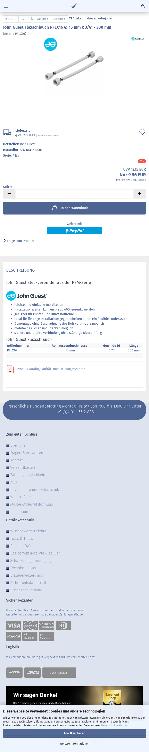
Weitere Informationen (74, 743)
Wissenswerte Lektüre (28, 531)
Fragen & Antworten (26, 453)
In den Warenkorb (69, 207)
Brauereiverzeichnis (26, 575)
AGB (13, 482)
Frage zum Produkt (20, 241)
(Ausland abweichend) (47, 135)
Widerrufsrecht (22, 497)
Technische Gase (24, 568)
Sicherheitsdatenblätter (30, 582)
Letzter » (59, 19)
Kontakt (16, 460)
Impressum (19, 511)
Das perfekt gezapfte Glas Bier (35, 553)
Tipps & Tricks (21, 538)
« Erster (11, 19)
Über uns (17, 445)
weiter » (43, 19)
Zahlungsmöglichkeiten (29, 475)
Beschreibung (20, 270)
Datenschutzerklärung (114, 725)
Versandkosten (22, 467)
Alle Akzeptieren (74, 733)
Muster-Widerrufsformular (31, 504)
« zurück (26, 19)
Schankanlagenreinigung (30, 560)
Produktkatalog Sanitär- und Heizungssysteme (51, 369)
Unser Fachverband (26, 590)
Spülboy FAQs (21, 546)
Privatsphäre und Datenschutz (35, 489)
